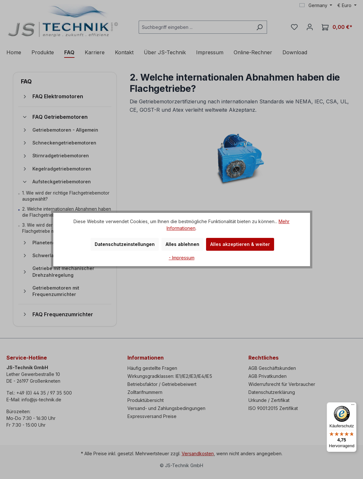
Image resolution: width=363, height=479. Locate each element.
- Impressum (181, 257)
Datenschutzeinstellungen (125, 244)
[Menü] (353, 406)
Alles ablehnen (182, 244)
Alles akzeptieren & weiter (240, 244)
